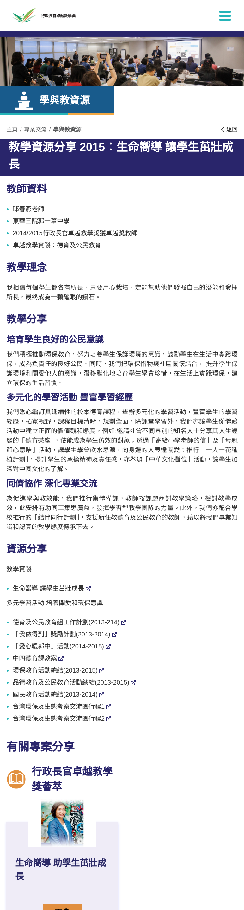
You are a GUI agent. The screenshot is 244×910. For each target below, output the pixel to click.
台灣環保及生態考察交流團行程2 (59, 718)
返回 (229, 129)
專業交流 (35, 129)
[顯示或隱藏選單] (225, 15)
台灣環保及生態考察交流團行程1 (59, 706)
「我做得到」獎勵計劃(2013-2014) (61, 634)
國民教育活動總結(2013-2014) (55, 694)
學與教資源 (67, 129)
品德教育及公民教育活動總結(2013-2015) (71, 682)
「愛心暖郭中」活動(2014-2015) (58, 646)
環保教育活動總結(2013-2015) (55, 670)
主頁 (12, 129)
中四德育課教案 (35, 658)
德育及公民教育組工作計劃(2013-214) (66, 622)
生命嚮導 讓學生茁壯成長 (48, 588)
